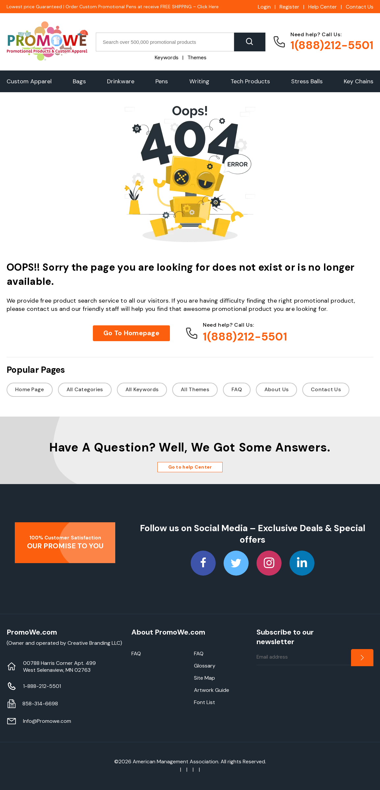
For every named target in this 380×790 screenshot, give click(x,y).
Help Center (322, 6)
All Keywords (141, 389)
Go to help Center (190, 467)
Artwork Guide (211, 690)
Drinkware (120, 81)
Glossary (204, 665)
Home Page (29, 389)
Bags (79, 81)
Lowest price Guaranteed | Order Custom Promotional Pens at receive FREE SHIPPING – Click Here (113, 7)
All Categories (85, 389)
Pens (161, 81)
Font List (204, 702)
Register (289, 6)
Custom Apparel (29, 81)
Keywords (166, 57)
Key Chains (358, 81)
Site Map (204, 677)
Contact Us (359, 6)
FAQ (236, 389)
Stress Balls (307, 81)
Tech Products (250, 81)
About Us (276, 389)
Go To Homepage (131, 333)
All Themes (195, 389)
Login (264, 6)
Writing (199, 81)
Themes (196, 57)
